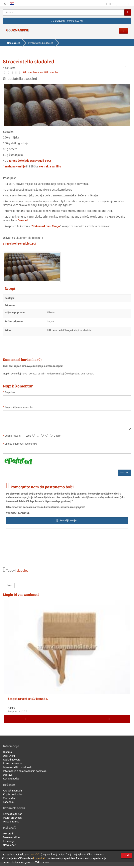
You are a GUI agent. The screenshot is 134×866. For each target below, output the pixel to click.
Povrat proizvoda (12, 763)
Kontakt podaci (11, 778)
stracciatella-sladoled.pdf (19, 243)
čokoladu (23, 220)
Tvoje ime (10, 392)
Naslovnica (13, 43)
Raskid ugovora (11, 759)
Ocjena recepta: (13, 435)
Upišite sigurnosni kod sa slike (21, 443)
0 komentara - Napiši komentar (40, 72)
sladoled (22, 570)
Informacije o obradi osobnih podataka (24, 770)
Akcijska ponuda (12, 790)
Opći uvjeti (9, 755)
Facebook (8, 801)
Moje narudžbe (11, 837)
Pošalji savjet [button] (67, 520)
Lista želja (8, 841)
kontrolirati (39, 858)
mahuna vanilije (15, 166)
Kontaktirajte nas (12, 813)
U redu (126, 855)
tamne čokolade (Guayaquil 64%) (30, 160)
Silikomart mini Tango (46, 226)
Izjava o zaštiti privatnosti (17, 767)
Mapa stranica (11, 821)
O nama (7, 752)
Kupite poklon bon (13, 794)
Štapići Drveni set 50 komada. (28, 699)
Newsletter (9, 844)
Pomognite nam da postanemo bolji (42, 487)
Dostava (7, 774)
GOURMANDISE (17, 30)
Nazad (9, 585)
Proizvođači (9, 798)
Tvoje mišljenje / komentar (19, 407)
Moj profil (8, 833)
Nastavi (124, 472)
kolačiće (35, 854)
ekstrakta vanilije (50, 166)
